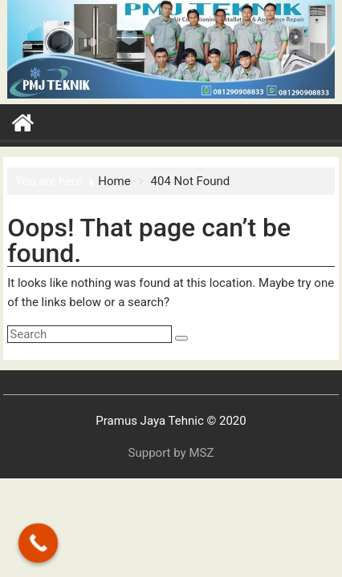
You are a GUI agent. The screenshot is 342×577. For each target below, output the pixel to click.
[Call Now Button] (38, 543)
